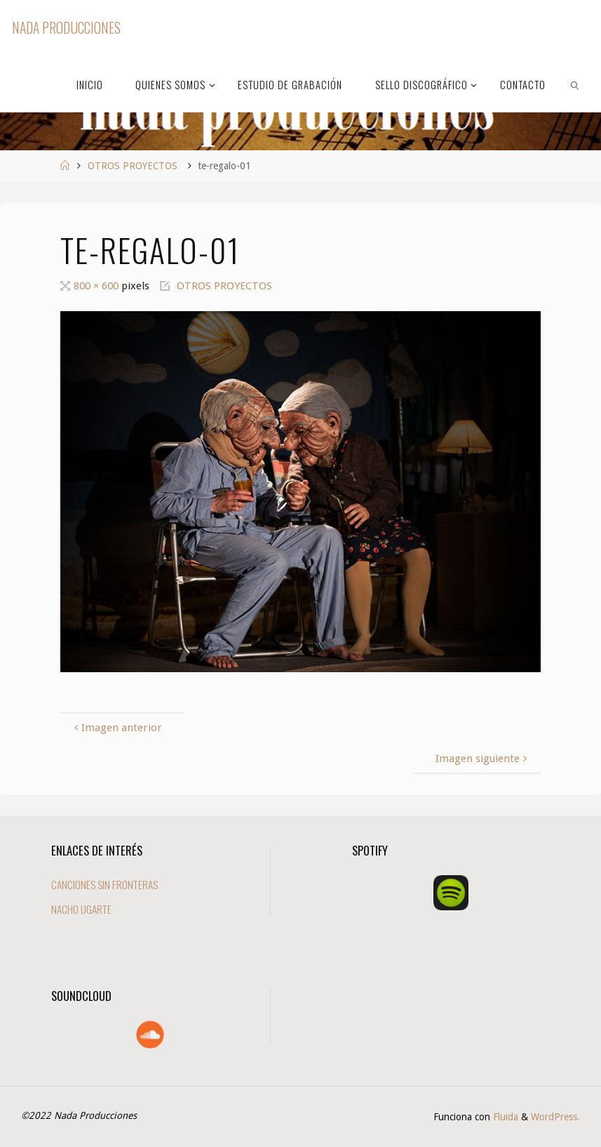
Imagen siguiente (482, 758)
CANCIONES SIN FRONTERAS (104, 884)
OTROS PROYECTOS (132, 165)
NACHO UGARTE (81, 909)
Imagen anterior (116, 727)
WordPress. (555, 1116)
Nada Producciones (66, 28)
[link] (575, 84)
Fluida (504, 1116)
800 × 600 (97, 286)
